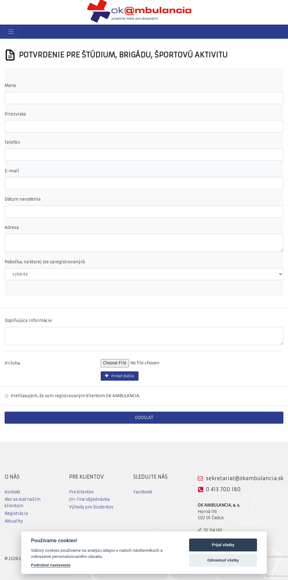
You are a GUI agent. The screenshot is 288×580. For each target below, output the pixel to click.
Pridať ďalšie (118, 376)
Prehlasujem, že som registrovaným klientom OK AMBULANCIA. (75, 395)
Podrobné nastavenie (50, 564)
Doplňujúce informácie (28, 320)
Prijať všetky (223, 545)
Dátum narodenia (23, 199)
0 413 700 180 (223, 489)
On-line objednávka (89, 499)
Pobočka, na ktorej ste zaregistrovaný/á (45, 262)
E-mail (12, 171)
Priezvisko (15, 114)
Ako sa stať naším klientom (23, 502)
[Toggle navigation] (11, 32)
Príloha (12, 363)
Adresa (12, 227)
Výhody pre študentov (91, 507)
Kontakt (12, 492)
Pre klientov (81, 492)
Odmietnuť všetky (223, 560)
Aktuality (14, 521)
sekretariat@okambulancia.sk (244, 478)
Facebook (142, 492)
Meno (10, 85)
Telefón (12, 142)
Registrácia (16, 513)
